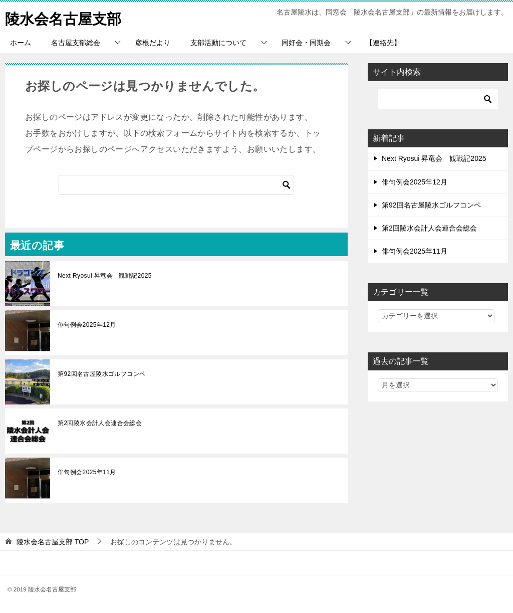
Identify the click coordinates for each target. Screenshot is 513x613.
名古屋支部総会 (75, 43)
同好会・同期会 (306, 43)
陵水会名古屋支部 (65, 17)
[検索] (176, 185)
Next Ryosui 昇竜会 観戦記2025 (105, 275)
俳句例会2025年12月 (87, 324)
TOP (53, 542)
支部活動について (218, 43)
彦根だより (152, 43)
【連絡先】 (383, 43)
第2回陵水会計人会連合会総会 (100, 423)
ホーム (20, 43)
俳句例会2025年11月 (87, 472)
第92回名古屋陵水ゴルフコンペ (101, 373)
